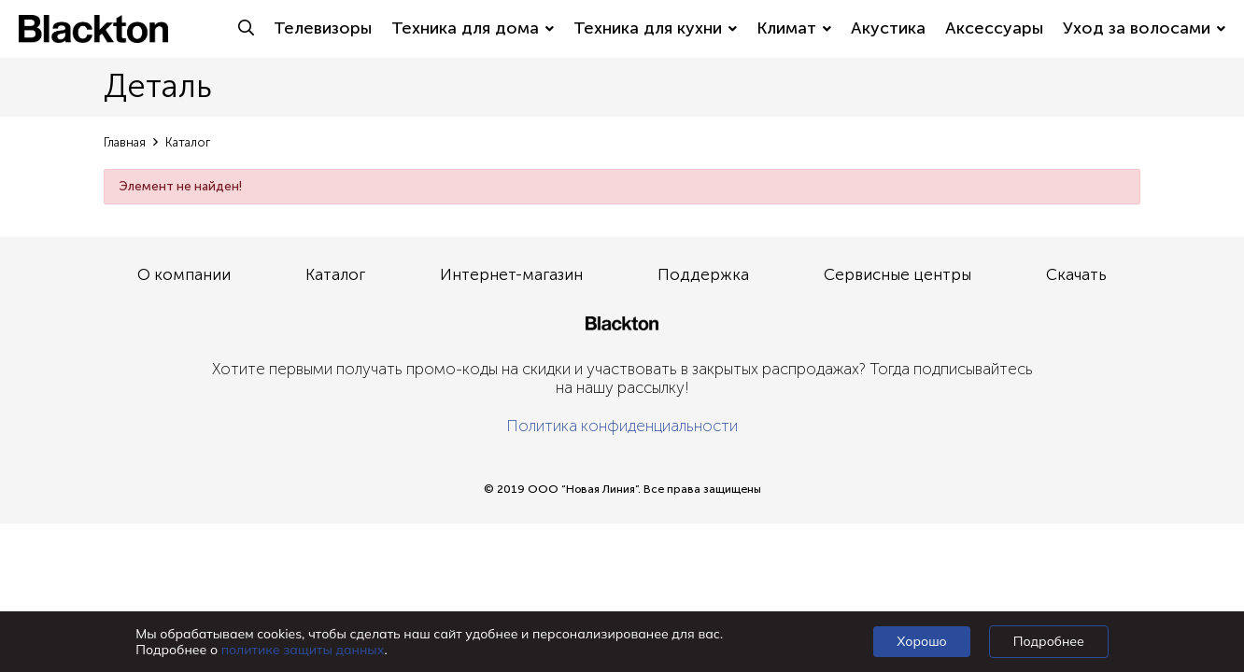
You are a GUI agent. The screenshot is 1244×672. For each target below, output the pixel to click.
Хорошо (921, 641)
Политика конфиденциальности (622, 425)
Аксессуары (994, 28)
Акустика (888, 28)
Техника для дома (472, 28)
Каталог (335, 274)
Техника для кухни (655, 28)
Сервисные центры (897, 274)
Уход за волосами (1144, 28)
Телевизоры (323, 28)
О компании (184, 274)
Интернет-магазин (511, 274)
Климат (793, 28)
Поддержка (703, 274)
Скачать (1076, 274)
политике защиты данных (303, 649)
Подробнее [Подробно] (1048, 641)
